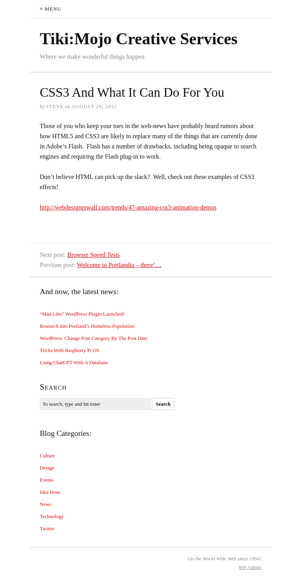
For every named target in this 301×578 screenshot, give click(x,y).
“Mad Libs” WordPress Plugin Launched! (82, 314)
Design (47, 468)
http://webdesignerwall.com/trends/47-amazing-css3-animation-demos (128, 207)
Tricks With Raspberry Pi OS (70, 350)
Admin (250, 567)
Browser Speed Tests (93, 254)
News (46, 504)
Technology (52, 516)
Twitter (47, 528)
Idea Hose (50, 492)
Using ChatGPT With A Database (74, 362)
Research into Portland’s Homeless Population (87, 326)
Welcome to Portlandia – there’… (119, 265)
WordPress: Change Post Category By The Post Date (93, 338)
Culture (47, 456)
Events (47, 480)
